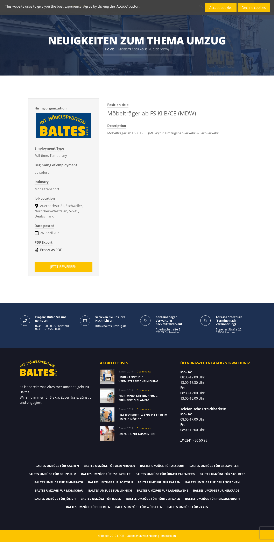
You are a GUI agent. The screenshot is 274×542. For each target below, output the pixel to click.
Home (109, 49)
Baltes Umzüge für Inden (101, 499)
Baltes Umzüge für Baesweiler (214, 466)
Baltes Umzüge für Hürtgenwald (153, 499)
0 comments (144, 371)
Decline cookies (254, 7)
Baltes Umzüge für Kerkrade (216, 490)
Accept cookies (220, 7)
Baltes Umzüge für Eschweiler (106, 474)
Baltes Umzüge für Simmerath (58, 482)
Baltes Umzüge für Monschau (59, 490)
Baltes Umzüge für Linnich (110, 490)
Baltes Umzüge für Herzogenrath (212, 499)
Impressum (168, 535)
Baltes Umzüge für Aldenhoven (109, 466)
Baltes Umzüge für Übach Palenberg (165, 474)
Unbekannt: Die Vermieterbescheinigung (138, 379)
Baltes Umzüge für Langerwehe (162, 490)
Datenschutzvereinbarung (142, 535)
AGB (121, 535)
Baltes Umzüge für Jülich (55, 499)
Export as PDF (48, 250)
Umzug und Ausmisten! (137, 434)
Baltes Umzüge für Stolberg (223, 474)
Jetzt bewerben (63, 266)
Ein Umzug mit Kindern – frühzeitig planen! (138, 398)
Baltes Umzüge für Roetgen (110, 482)
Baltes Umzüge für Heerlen (88, 507)
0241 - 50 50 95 (195, 440)
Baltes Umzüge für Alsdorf (162, 466)
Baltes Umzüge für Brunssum (52, 474)
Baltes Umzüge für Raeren (159, 482)
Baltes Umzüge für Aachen (57, 466)
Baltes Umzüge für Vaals (187, 507)
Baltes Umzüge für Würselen (138, 507)
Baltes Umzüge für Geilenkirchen (212, 482)
